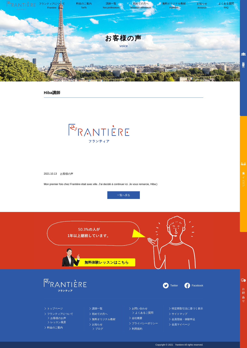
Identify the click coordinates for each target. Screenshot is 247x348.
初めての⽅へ (100, 313)
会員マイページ (181, 324)
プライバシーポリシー (145, 323)
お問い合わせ (139, 308)
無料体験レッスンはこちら (107, 262)
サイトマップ (179, 313)
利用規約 (137, 328)
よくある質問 (226, 5)
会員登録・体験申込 (183, 319)
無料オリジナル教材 (174, 5)
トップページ (55, 308)
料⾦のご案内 (84, 5)
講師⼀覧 (111, 5)
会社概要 (137, 318)
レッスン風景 (58, 322)
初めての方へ (141, 5)
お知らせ (202, 5)
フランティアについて (52, 5)
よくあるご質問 (144, 312)
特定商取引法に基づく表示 (187, 308)
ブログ (99, 328)
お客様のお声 (58, 318)
